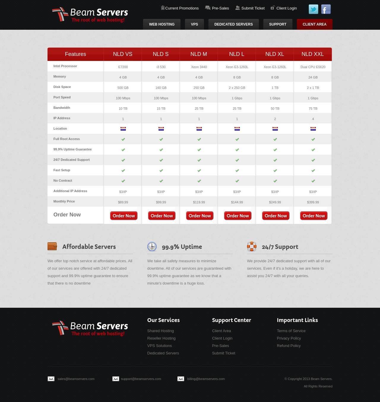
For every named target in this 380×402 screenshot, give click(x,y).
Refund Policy (289, 345)
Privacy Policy (289, 338)
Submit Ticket (253, 8)
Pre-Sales (220, 8)
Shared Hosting (160, 331)
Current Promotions (182, 8)
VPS (194, 24)
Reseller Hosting (161, 338)
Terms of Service (291, 331)
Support (277, 24)
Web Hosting (162, 24)
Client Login (286, 8)
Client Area (315, 24)
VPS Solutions (159, 345)
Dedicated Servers (233, 24)
